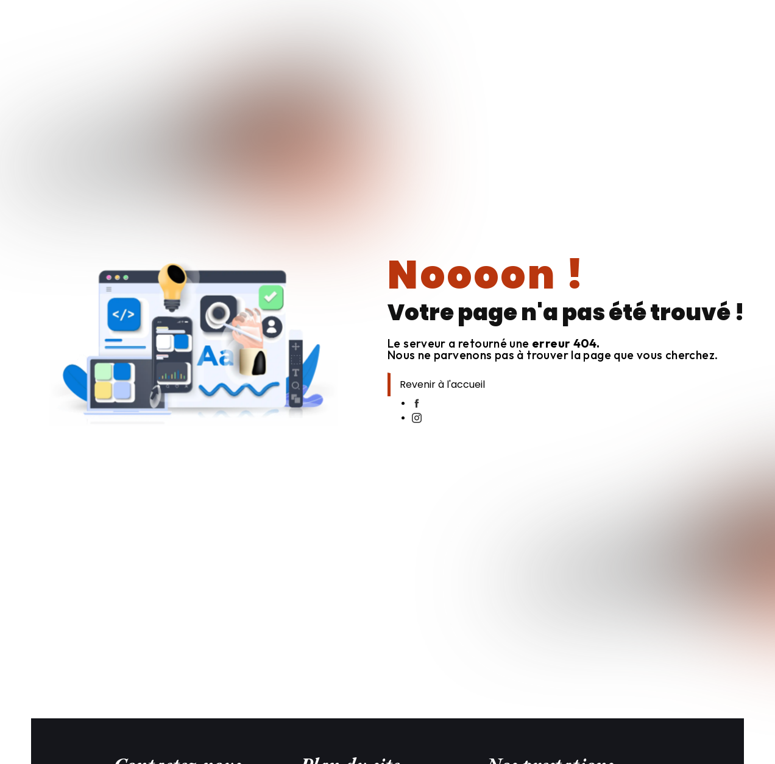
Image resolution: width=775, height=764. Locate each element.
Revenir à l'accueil (442, 384)
